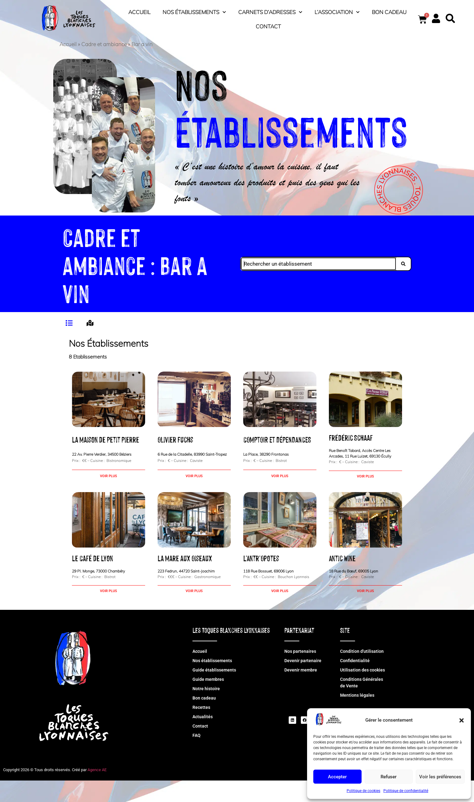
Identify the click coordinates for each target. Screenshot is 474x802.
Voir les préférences (440, 777)
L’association (337, 12)
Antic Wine (342, 558)
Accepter (337, 777)
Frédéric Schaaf (351, 437)
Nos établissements (194, 12)
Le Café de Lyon (92, 558)
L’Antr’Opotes (261, 558)
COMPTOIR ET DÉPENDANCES (277, 439)
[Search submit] (405, 264)
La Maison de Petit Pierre (105, 439)
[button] (461, 720)
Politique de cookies (363, 791)
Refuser (388, 777)
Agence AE (97, 769)
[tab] (69, 323)
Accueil (139, 12)
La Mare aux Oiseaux (185, 558)
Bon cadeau (389, 12)
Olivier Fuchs (175, 439)
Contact (268, 26)
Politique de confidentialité (405, 791)
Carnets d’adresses (270, 12)
